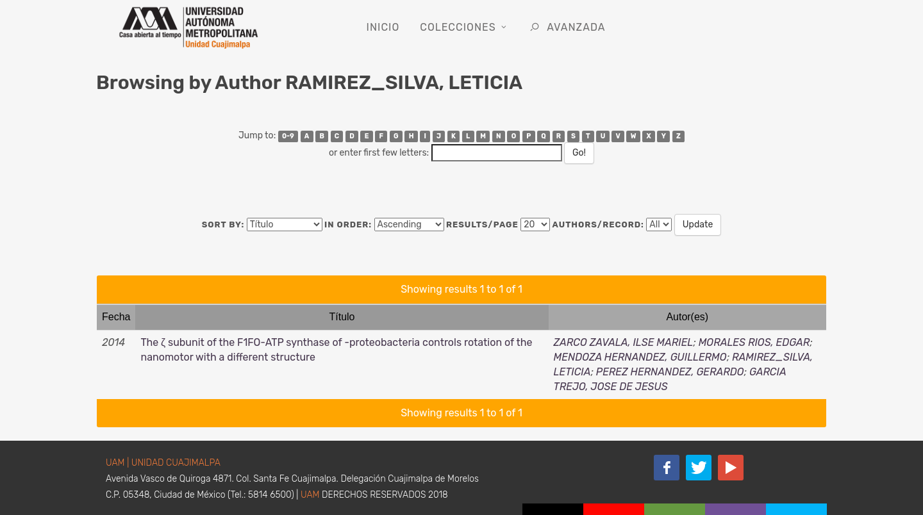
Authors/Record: (598, 224)
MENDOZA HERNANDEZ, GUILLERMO (640, 357)
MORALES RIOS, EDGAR (754, 342)
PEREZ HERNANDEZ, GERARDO (670, 372)
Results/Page (482, 224)
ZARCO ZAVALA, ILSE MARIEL (624, 342)
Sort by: (223, 224)
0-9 (288, 136)
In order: (348, 224)
